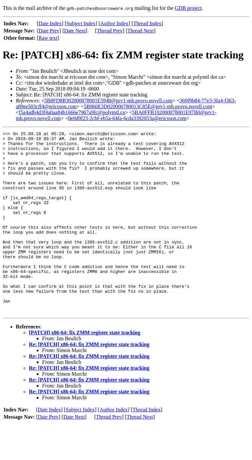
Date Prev (48, 30)
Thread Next (140, 30)
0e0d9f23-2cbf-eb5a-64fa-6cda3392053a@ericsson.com (127, 118)
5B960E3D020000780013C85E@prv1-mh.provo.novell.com (148, 106)
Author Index (114, 23)
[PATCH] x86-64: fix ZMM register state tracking (84, 369)
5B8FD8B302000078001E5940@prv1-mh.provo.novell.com (108, 100)
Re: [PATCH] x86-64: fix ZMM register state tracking (89, 381)
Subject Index (81, 23)
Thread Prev (110, 30)
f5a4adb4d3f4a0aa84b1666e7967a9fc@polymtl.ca (72, 112)
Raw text (47, 38)
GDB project (188, 8)
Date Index (50, 23)
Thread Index (147, 23)
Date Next (75, 30)
